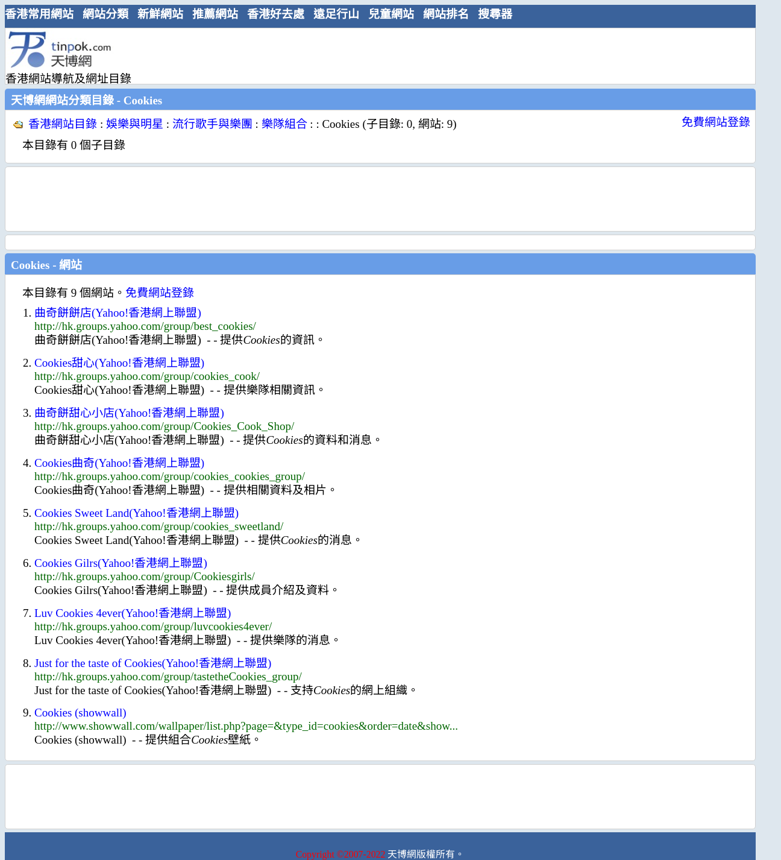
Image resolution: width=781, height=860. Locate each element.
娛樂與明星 (134, 124)
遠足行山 (336, 14)
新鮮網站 (160, 14)
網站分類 (105, 14)
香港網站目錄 (62, 124)
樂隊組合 (284, 124)
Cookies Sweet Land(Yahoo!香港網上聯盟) (136, 513)
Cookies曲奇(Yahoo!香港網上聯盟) (119, 463)
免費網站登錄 (716, 122)
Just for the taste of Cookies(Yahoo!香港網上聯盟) (152, 663)
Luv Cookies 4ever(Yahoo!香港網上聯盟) (132, 613)
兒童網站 (391, 14)
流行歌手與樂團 (212, 124)
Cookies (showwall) (80, 712)
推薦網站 (215, 14)
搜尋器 (495, 14)
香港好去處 (275, 14)
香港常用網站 (39, 14)
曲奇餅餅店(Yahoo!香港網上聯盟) (117, 312)
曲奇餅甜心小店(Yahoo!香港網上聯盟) (129, 412)
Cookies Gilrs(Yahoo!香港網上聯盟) (120, 563)
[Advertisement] (375, 55)
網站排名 (446, 14)
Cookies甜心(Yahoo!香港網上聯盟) (119, 362)
